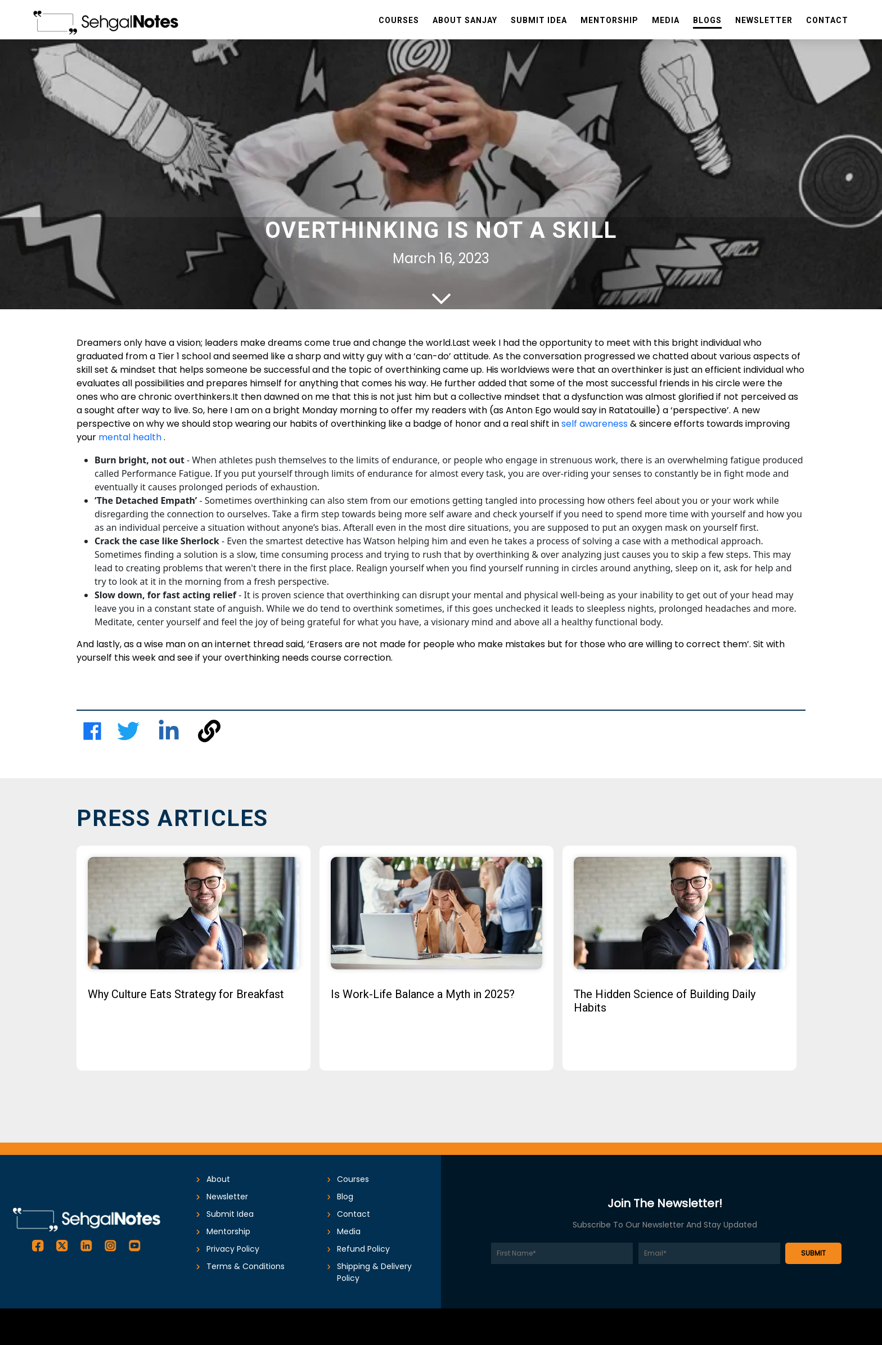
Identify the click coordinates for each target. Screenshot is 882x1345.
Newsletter (227, 1196)
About (218, 1179)
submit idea (230, 1214)
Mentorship (228, 1231)
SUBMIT (813, 1253)
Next (820, 967)
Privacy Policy (232, 1248)
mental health (131, 437)
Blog (345, 1196)
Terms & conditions (245, 1266)
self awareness (595, 423)
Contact (353, 1214)
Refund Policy (363, 1248)
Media (349, 1231)
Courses (353, 1179)
